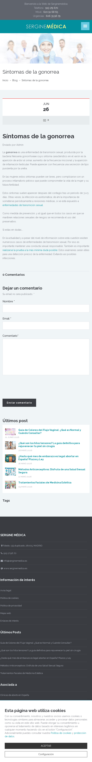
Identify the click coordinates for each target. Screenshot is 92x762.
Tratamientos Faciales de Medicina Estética (44, 482)
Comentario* (10, 335)
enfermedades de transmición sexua (22, 205)
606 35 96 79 (53, 16)
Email (7, 318)
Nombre (9, 301)
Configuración (46, 754)
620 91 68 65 (50, 12)
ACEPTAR (46, 745)
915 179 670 (51, 8)
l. (42, 205)
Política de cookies (61, 733)
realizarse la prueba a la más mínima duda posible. (30, 250)
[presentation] (28, 387)
